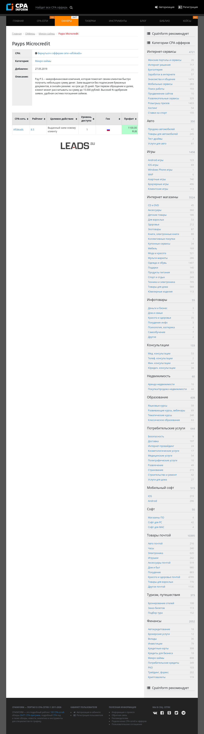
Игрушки (171, 558)
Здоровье (171, 224)
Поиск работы (171, 89)
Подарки (171, 268)
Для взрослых (171, 220)
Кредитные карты (171, 648)
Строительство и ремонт (171, 475)
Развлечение (171, 465)
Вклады (171, 639)
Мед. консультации (171, 353)
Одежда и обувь (171, 263)
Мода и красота (171, 253)
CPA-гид (57, 715)
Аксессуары (171, 210)
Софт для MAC (171, 527)
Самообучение (171, 332)
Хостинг (171, 108)
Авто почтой (171, 543)
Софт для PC (171, 522)
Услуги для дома (171, 479)
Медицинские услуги (171, 456)
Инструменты (118, 21)
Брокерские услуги (171, 634)
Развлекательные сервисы (171, 98)
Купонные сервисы (171, 244)
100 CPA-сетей (57, 712)
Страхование (171, 470)
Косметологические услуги (171, 451)
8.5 (32, 129)
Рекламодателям (120, 718)
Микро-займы (47, 33)
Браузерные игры (171, 184)
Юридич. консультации (171, 368)
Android (171, 501)
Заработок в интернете (171, 74)
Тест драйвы (171, 139)
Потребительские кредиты (171, 663)
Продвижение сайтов (171, 94)
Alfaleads (18, 129)
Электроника (171, 553)
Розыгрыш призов (171, 103)
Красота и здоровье (171, 318)
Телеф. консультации (171, 358)
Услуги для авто (171, 143)
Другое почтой (171, 587)
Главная (18, 21)
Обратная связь (119, 715)
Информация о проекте (123, 712)
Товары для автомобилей (171, 134)
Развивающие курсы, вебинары (171, 410)
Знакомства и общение (171, 79)
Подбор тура (171, 613)
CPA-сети (46, 19)
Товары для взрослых (171, 582)
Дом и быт (171, 567)
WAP (171, 174)
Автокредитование (171, 629)
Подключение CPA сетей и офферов (129, 721)
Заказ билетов (171, 608)
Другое (171, 337)
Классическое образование (171, 420)
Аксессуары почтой (171, 563)
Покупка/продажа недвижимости (171, 389)
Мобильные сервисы (171, 84)
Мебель (171, 248)
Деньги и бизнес (171, 308)
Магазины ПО (171, 517)
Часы (171, 548)
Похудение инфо (171, 322)
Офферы (69, 19)
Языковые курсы (171, 406)
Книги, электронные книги (171, 234)
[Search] (52, 7)
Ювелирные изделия (171, 291)
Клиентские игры (171, 189)
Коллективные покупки (171, 239)
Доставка (171, 441)
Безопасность (171, 436)
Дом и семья (171, 313)
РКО (171, 667)
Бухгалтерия (171, 70)
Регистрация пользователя (88, 715)
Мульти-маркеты (171, 258)
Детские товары (171, 215)
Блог (143, 21)
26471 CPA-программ (30, 715)
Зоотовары (171, 229)
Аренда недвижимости (171, 384)
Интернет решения (171, 65)
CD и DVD (171, 205)
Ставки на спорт (171, 113)
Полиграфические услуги (171, 460)
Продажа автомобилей (171, 129)
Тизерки (90, 21)
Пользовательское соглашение (127, 724)
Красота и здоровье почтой (171, 577)
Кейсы (190, 19)
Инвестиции (171, 644)
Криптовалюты (171, 677)
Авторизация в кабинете (87, 712)
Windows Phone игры (171, 170)
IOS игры (171, 165)
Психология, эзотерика (171, 327)
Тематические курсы (171, 415)
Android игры (171, 160)
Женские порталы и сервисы (171, 60)
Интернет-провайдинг (171, 446)
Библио (165, 21)
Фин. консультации (171, 363)
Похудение (171, 572)
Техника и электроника (171, 282)
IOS (171, 496)
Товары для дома (171, 287)
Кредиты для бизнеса (171, 653)
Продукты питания (171, 272)
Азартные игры (171, 179)
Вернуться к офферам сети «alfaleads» (60, 53)
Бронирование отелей (171, 603)
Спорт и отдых (171, 277)
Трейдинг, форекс (171, 672)
